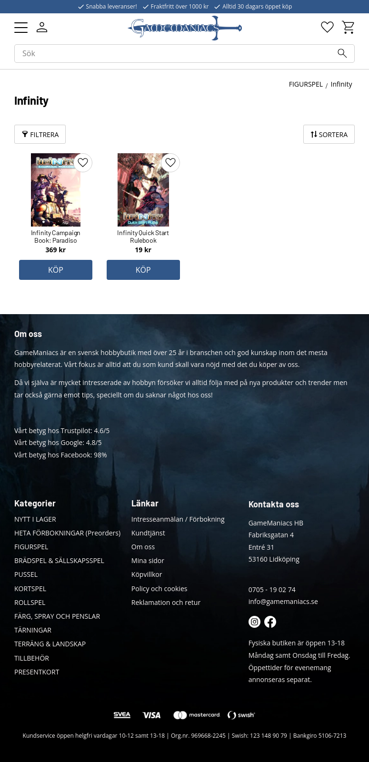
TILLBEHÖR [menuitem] (31, 658)
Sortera (333, 134)
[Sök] (342, 53)
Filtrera (44, 134)
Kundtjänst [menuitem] (148, 532)
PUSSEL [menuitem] (26, 574)
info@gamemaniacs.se (283, 601)
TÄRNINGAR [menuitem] (32, 629)
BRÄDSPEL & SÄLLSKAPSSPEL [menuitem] (59, 560)
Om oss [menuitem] (143, 546)
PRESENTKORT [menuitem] (36, 671)
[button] (21, 27)
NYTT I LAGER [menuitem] (35, 519)
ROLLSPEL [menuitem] (29, 602)
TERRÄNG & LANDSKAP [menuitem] (50, 643)
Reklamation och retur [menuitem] (165, 602)
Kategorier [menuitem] (35, 503)
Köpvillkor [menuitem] (146, 574)
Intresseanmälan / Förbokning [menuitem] (178, 519)
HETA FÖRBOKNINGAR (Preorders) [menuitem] (67, 532)
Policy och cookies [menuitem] (159, 588)
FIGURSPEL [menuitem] (31, 546)
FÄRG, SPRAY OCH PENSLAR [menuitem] (57, 616)
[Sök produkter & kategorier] (184, 53)
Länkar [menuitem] (145, 503)
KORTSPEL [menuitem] (30, 588)
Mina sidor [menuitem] (147, 560)
